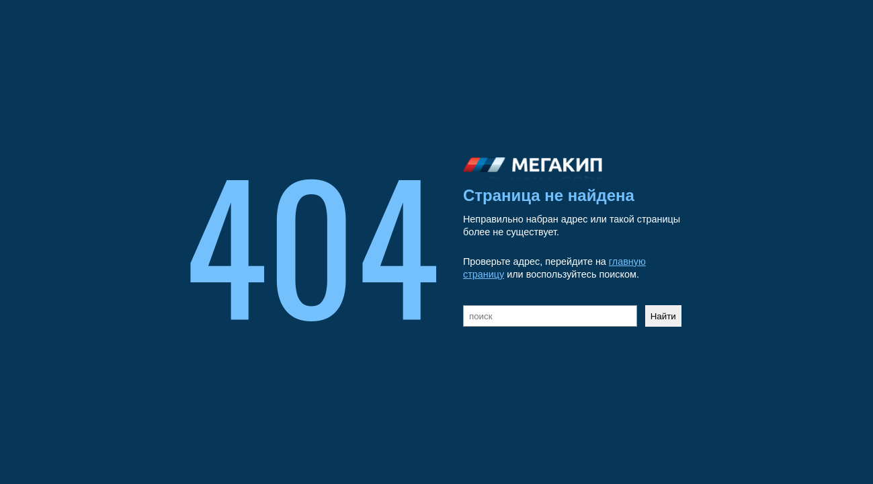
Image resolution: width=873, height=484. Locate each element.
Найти (663, 316)
